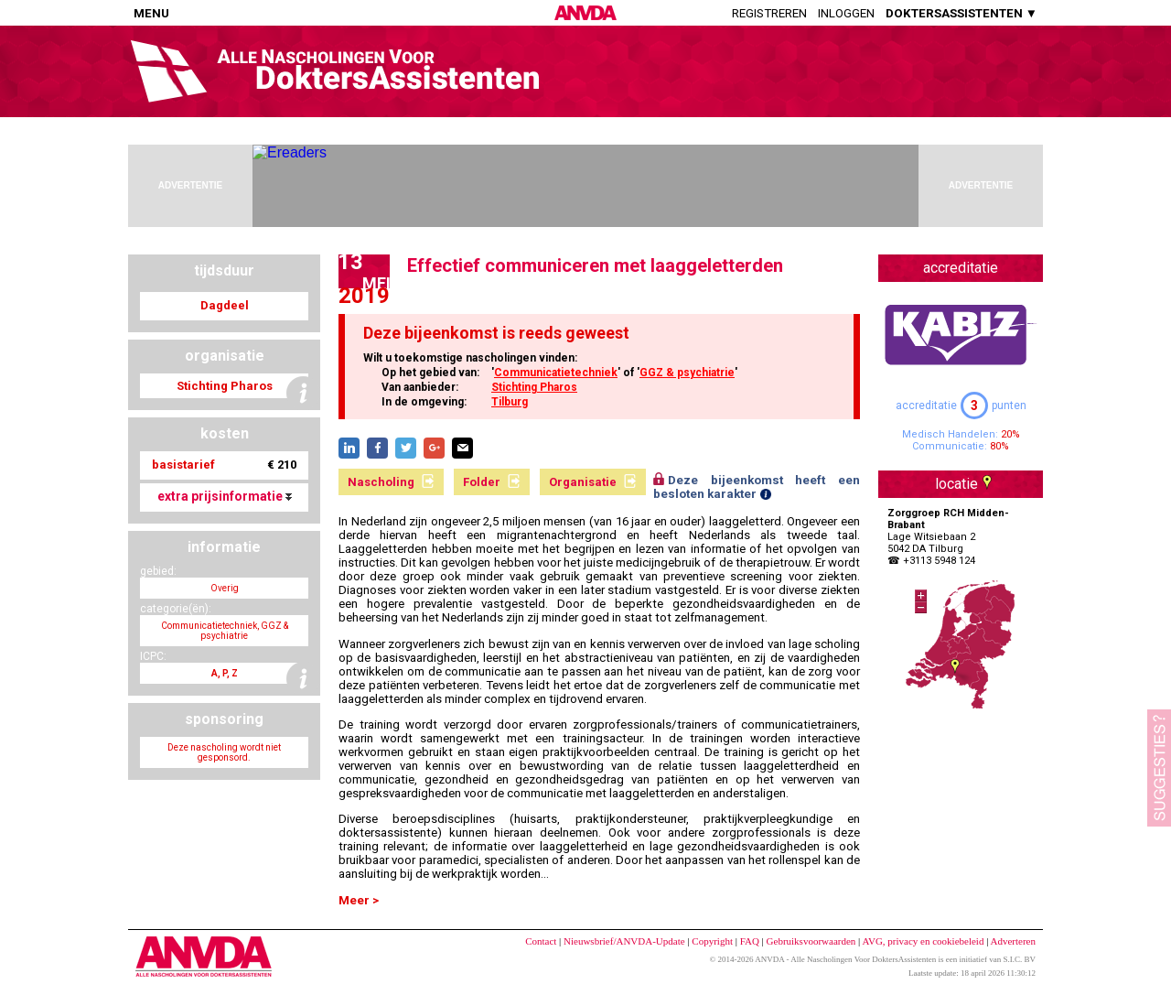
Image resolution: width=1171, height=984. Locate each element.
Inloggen (846, 13)
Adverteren (1013, 940)
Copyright (712, 940)
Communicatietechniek (556, 372)
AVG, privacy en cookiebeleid (922, 940)
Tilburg (509, 401)
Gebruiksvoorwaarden (811, 940)
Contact (540, 940)
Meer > (358, 900)
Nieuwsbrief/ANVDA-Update (624, 940)
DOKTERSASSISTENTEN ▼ (961, 13)
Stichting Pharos (534, 387)
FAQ (749, 940)
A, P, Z (224, 673)
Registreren (769, 13)
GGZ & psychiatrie (687, 372)
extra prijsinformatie (224, 496)
